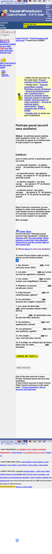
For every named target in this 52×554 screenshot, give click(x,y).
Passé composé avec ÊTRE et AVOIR (34, 108)
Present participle (30, 387)
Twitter (22, 232)
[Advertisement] (33, 58)
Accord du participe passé (36, 96)
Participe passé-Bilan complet (36, 86)
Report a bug (5, 76)
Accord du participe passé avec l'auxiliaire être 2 (36, 92)
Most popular (17, 452)
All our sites (20, 3)
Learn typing (43, 465)
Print (3, 73)
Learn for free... (8, 442)
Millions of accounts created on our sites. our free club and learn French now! (8, 47)
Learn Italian (11, 465)
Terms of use (11, 474)
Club (2, 25)
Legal (32, 477)
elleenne (19, 238)
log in (27, 249)
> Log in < (5, 35)
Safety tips (22, 474)
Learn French (22, 38)
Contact (4, 72)
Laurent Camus (29, 471)
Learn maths (32, 465)
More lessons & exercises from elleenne (32, 239)
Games (9, 3)
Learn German (38, 462)
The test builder (35, 238)
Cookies (38, 477)
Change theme (40, 82)
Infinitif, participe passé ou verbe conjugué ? (36, 101)
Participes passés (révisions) (37, 89)
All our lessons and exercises (31, 388)
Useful (3, 28)
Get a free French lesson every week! (8, 65)
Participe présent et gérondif (37, 98)
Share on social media (24, 487)
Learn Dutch (22, 465)
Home (3, 70)
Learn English (26, 462)
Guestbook (5, 74)
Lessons (4, 23)
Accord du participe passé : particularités (37, 104)
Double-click (31, 113)
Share (28, 232)
